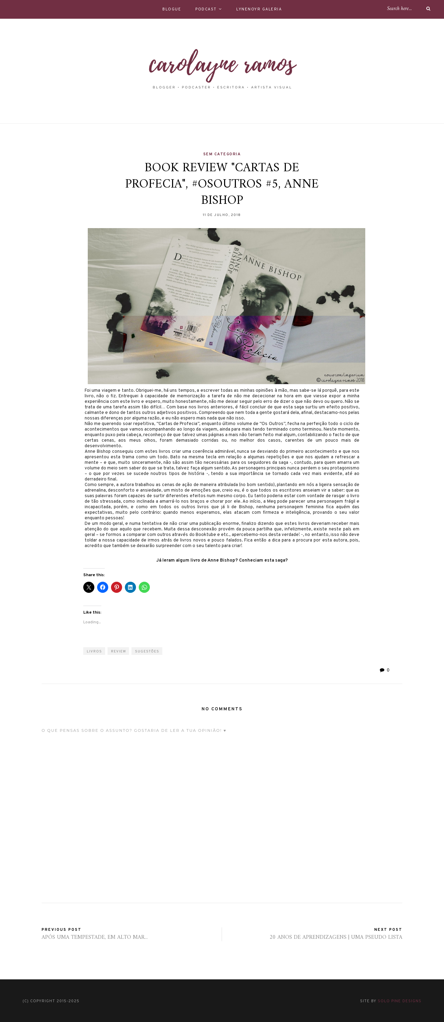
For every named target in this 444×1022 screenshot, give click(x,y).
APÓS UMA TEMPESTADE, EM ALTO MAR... (95, 937)
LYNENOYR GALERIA (259, 9)
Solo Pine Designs (399, 1001)
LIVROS (94, 651)
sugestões (147, 651)
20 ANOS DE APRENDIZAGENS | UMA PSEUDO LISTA (336, 937)
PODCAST (206, 9)
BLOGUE (171, 9)
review (118, 651)
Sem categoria (222, 154)
